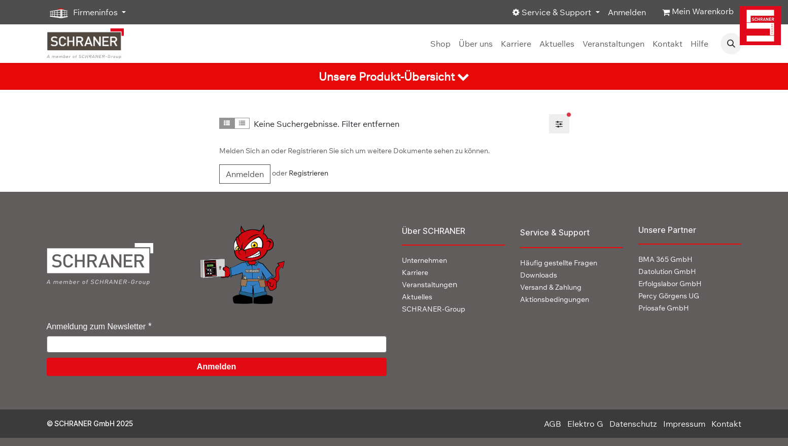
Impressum (684, 424)
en (429, 284)
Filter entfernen (370, 124)
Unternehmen (424, 260)
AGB (552, 424)
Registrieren (308, 173)
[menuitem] (440, 43)
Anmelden (627, 12)
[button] (731, 43)
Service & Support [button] (552, 12)
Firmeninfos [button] (83, 12)
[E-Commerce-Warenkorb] (698, 12)
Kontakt (726, 424)
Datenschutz (633, 424)
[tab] (394, 76)
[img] (761, 25)
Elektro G (585, 424)
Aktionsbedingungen (554, 299)
